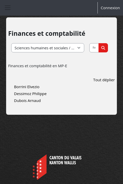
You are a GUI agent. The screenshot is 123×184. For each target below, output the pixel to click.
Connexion (110, 7)
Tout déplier (104, 79)
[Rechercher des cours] (94, 48)
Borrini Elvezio (27, 86)
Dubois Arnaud (27, 100)
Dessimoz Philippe (30, 93)
